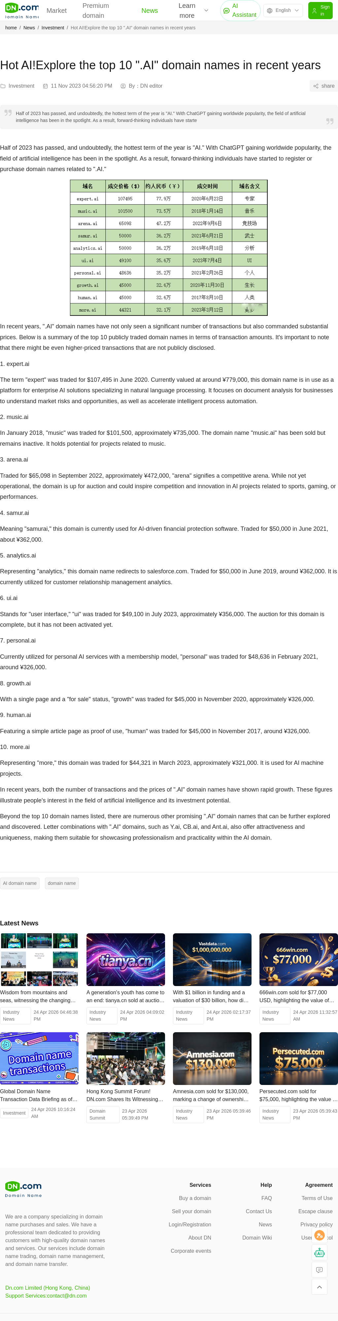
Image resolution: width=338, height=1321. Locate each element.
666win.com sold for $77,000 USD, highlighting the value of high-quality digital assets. (294, 997)
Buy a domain (195, 1198)
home (11, 27)
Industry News (11, 1015)
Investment (53, 27)
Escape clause (315, 1211)
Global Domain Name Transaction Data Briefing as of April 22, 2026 (36, 1096)
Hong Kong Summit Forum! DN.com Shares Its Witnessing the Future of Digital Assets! (122, 1096)
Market (57, 10)
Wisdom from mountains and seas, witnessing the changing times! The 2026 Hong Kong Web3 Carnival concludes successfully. (35, 997)
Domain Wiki (257, 1238)
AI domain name (20, 883)
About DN (199, 1238)
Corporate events (191, 1251)
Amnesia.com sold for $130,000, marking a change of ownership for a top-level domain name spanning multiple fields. (211, 1096)
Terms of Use (317, 1198)
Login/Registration (190, 1224)
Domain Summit (97, 1114)
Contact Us (259, 1211)
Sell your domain (191, 1211)
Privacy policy (316, 1224)
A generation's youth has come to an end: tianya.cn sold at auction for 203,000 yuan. (125, 997)
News (150, 10)
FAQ (266, 1198)
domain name (62, 883)
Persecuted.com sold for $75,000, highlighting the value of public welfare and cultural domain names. (298, 1096)
